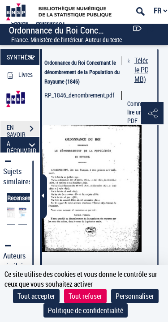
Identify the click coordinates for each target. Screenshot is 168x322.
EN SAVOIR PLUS (23, 130)
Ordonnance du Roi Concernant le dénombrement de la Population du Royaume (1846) (82, 72)
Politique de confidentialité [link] (85, 310)
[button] (152, 113)
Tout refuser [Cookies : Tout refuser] (85, 296)
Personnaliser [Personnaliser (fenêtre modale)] (135, 296)
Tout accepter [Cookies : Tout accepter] (36, 296)
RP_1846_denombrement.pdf (79, 95)
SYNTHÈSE (22, 57)
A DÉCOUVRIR (22, 145)
